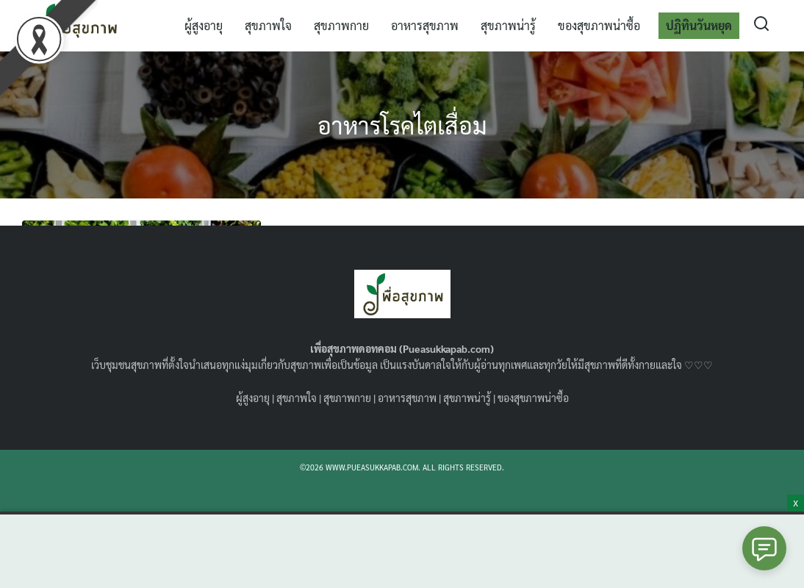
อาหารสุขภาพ (425, 25)
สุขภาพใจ (268, 25)
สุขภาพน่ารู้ (508, 25)
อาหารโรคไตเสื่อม (402, 125)
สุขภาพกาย (341, 25)
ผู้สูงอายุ (203, 25)
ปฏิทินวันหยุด (699, 25)
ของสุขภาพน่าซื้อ (599, 25)
